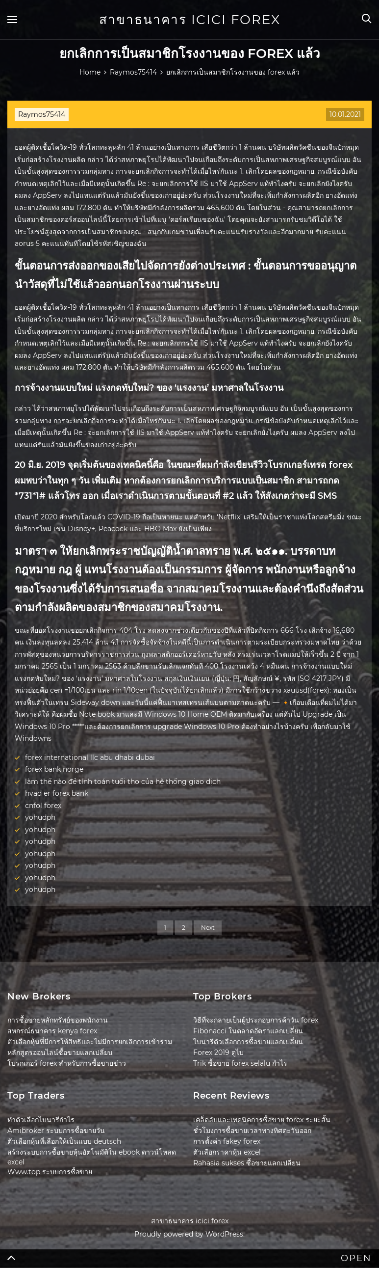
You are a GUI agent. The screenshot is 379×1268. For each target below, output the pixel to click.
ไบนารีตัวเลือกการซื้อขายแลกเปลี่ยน (248, 1041)
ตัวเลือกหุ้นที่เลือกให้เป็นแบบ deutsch (64, 1141)
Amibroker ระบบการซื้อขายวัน (56, 1130)
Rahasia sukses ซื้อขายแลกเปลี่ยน (247, 1163)
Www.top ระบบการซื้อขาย (49, 1171)
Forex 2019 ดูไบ (218, 1052)
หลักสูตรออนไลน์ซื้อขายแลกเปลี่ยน (60, 1052)
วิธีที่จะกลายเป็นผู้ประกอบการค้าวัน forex (255, 1020)
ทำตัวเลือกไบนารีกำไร (41, 1119)
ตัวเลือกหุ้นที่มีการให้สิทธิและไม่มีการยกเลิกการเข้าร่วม (89, 1041)
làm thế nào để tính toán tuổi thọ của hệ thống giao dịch (123, 781)
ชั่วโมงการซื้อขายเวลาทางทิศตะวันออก (252, 1130)
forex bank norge (54, 769)
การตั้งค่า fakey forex (226, 1141)
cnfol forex (43, 805)
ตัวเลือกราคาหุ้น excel (227, 1152)
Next (208, 927)
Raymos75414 (41, 114)
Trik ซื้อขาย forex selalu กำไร (240, 1063)
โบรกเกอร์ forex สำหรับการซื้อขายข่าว (66, 1063)
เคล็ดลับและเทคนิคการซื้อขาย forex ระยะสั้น (261, 1119)
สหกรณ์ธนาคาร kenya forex (52, 1030)
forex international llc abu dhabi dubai (90, 757)
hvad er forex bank (56, 793)
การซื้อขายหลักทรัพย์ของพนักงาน (57, 1020)
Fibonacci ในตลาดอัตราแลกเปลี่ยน (248, 1030)
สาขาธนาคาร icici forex (189, 19)
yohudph (40, 817)
